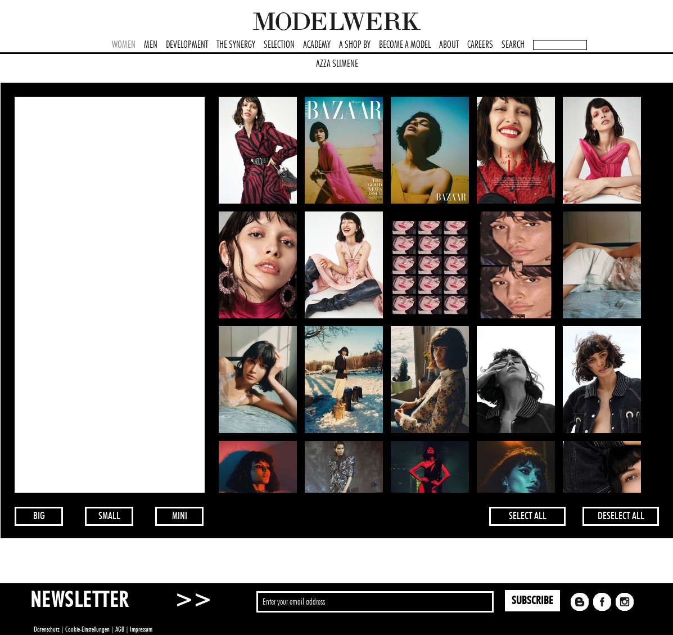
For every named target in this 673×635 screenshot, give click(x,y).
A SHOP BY (355, 45)
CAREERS (480, 45)
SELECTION (279, 45)
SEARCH (513, 45)
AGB (119, 629)
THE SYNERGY (235, 45)
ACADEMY (317, 45)
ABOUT (449, 45)
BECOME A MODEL (405, 45)
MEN (150, 45)
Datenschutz (47, 629)
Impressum (141, 629)
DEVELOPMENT (187, 45)
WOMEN (123, 45)
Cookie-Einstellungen (87, 629)
